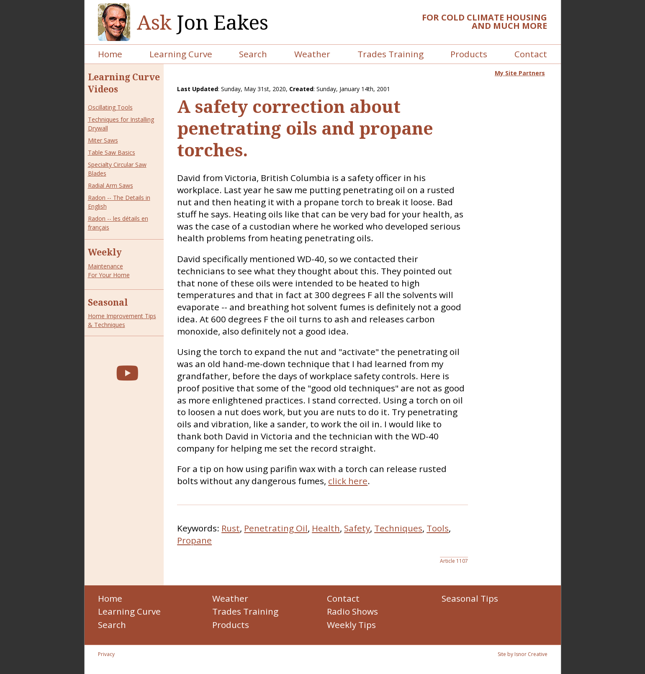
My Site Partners (520, 73)
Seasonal (108, 302)
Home (110, 54)
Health (326, 528)
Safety (357, 528)
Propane (194, 540)
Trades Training (390, 54)
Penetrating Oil (276, 528)
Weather (312, 54)
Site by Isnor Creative (522, 654)
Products (468, 54)
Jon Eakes (202, 22)
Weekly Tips (351, 625)
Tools (438, 528)
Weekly (105, 252)
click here (347, 481)
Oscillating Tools (110, 107)
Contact (530, 54)
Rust (230, 528)
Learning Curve (180, 54)
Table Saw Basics (111, 152)
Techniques (398, 528)
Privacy (106, 654)
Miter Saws (103, 140)
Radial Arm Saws (110, 185)
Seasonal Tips (470, 598)
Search (253, 54)
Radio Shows (352, 611)
